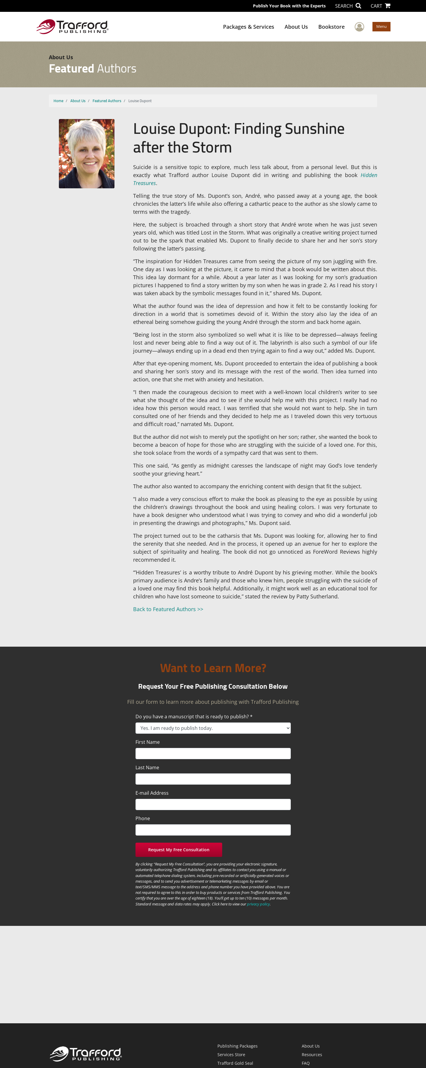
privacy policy (258, 904)
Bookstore (331, 26)
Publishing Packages (237, 1046)
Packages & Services (248, 26)
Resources (312, 1054)
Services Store (231, 1054)
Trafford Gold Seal (235, 1063)
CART (380, 6)
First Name (147, 742)
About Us (296, 26)
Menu (381, 26)
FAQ (306, 1063)
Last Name (147, 767)
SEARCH (348, 6)
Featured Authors (107, 100)
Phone (142, 818)
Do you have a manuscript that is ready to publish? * (194, 716)
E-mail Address (152, 793)
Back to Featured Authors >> (168, 609)
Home (58, 100)
